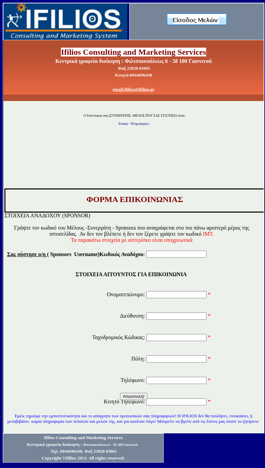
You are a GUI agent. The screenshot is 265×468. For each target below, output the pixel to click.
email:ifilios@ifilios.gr (133, 89)
